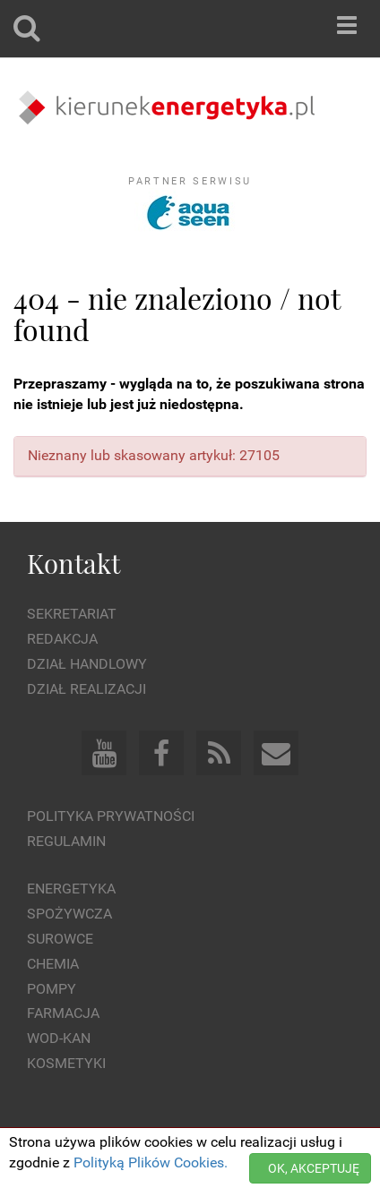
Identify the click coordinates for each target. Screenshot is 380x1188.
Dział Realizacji (86, 688)
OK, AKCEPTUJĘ (313, 1168)
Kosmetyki (66, 1063)
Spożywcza (69, 913)
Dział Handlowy (87, 663)
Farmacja (63, 1012)
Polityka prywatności (110, 816)
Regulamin (66, 841)
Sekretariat (72, 613)
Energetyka (71, 888)
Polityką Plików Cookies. (150, 1162)
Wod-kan (59, 1038)
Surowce (60, 938)
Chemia (53, 963)
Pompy (51, 988)
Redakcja (62, 638)
